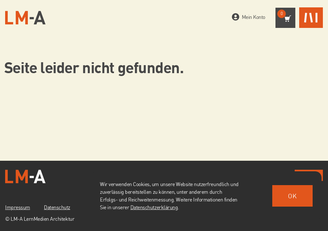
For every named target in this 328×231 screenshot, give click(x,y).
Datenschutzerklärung (154, 207)
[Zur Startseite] (25, 18)
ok (292, 196)
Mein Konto (252, 17)
